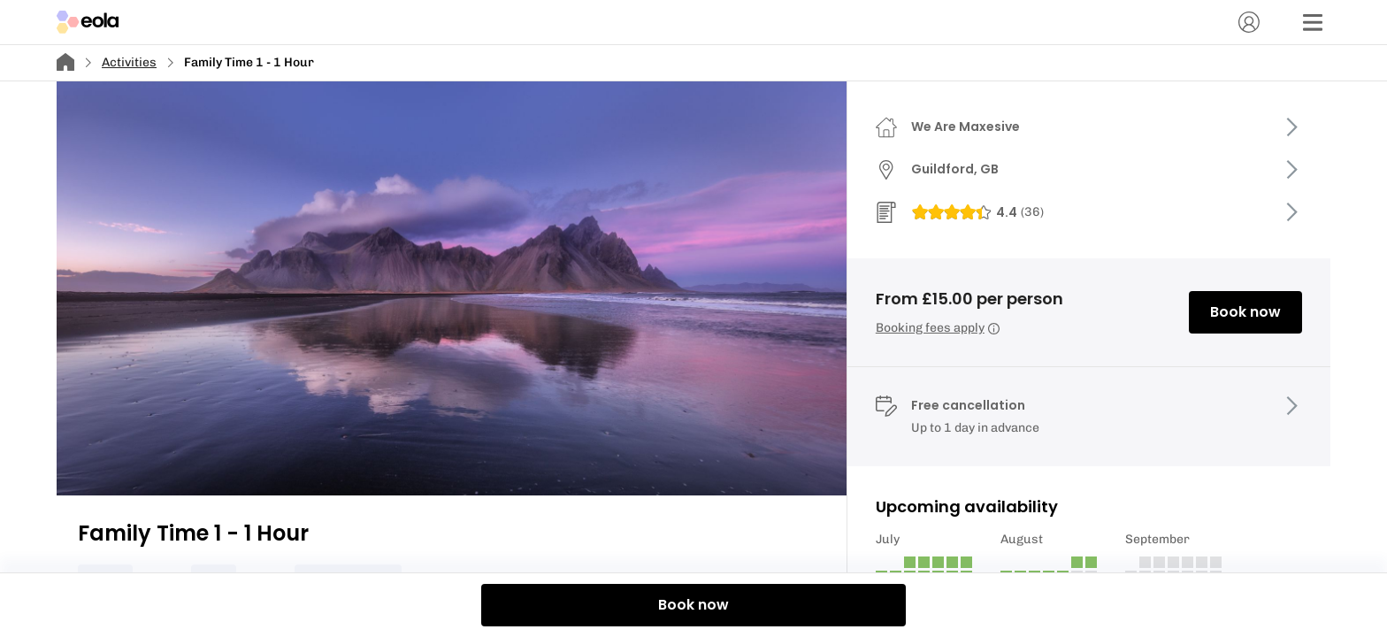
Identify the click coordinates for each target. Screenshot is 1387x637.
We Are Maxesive (965, 126)
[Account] (1249, 22)
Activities (129, 62)
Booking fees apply (938, 327)
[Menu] (1312, 22)
